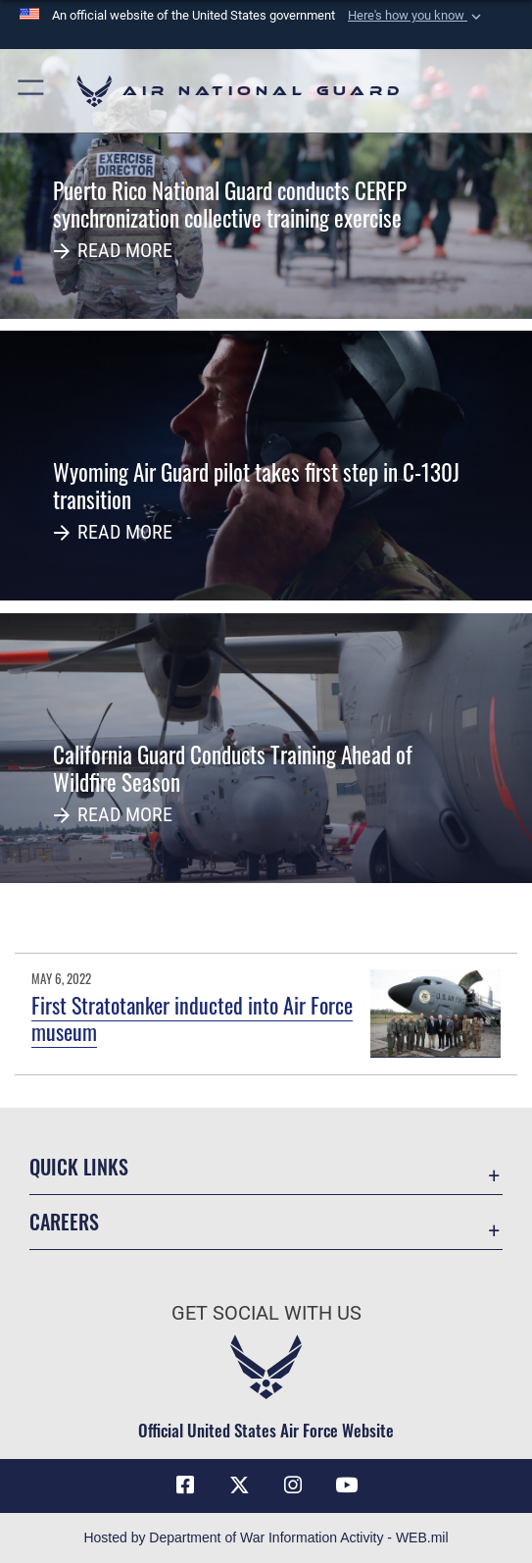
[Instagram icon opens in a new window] (293, 1485)
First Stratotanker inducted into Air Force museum (192, 1017)
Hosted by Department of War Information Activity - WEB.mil (265, 1537)
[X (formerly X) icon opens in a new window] (239, 1485)
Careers (64, 1221)
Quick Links (78, 1166)
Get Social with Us (266, 1313)
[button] (416, 16)
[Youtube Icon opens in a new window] (347, 1485)
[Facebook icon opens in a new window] (185, 1485)
